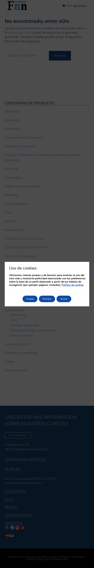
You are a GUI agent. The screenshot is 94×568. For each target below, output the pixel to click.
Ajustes (64, 298)
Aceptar (30, 298)
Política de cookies (73, 285)
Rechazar (47, 298)
